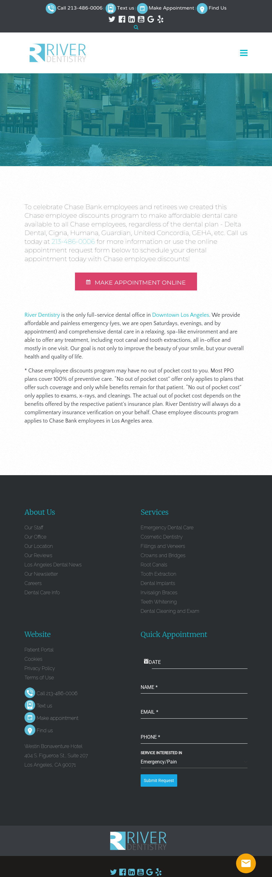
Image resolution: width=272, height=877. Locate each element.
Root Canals (154, 566)
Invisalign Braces (159, 593)
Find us (45, 732)
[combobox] (194, 763)
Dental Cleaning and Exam (170, 612)
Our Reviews (38, 556)
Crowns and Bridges (163, 556)
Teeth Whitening (159, 603)
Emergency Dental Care (167, 528)
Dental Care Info (42, 593)
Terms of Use (39, 678)
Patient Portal (39, 651)
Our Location (38, 547)
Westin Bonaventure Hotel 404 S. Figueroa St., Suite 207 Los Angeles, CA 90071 (56, 757)
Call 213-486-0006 (80, 8)
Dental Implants (158, 584)
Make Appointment (171, 8)
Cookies (33, 660)
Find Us (217, 8)
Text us (125, 8)
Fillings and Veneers (163, 547)
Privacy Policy (39, 669)
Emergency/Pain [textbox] (159, 763)
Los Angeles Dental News (52, 566)
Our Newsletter (41, 575)
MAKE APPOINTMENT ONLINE (136, 283)
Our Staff (33, 528)
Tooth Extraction (158, 575)
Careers (33, 584)
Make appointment (57, 719)
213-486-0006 (73, 241)
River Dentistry (42, 316)
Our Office (35, 538)
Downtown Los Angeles (180, 316)
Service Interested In (161, 754)
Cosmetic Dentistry (162, 538)
